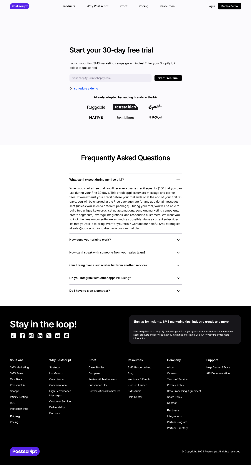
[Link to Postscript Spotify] (66, 336)
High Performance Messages (60, 393)
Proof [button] (123, 6)
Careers (172, 373)
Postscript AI (18, 385)
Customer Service (60, 401)
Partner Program (177, 422)
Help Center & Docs (218, 367)
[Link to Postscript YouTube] (57, 336)
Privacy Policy (175, 385)
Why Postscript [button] (98, 6)
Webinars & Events (139, 379)
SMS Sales (16, 373)
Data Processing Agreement (184, 391)
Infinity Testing (19, 396)
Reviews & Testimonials (103, 379)
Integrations (174, 416)
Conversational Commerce (104, 391)
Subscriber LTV (98, 385)
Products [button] (68, 6)
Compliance (56, 379)
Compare (94, 373)
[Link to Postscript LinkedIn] (40, 336)
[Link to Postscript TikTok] (13, 336)
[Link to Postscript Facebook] (22, 336)
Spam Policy (174, 396)
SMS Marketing (19, 367)
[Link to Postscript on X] (49, 336)
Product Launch (137, 385)
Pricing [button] (144, 6)
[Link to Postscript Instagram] (31, 336)
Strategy (54, 367)
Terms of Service (177, 379)
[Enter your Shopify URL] (110, 78)
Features (54, 413)
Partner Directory (177, 428)
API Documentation (218, 373)
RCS (12, 402)
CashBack (16, 379)
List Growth (56, 373)
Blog (130, 373)
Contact (172, 402)
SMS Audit (134, 391)
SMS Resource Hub (139, 367)
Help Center (135, 396)
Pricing (14, 422)
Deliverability (57, 407)
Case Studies (96, 367)
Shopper (15, 391)
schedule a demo (86, 88)
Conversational (58, 385)
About (170, 367)
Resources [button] (167, 6)
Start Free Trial (168, 78)
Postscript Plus (19, 408)
